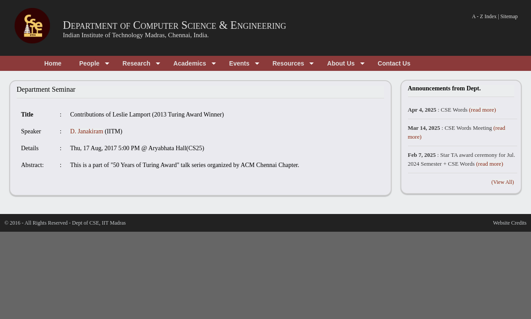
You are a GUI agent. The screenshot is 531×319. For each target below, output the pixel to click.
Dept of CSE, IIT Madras (99, 223)
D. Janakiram (87, 131)
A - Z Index (484, 16)
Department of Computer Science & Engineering (174, 25)
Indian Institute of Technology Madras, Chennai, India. (136, 35)
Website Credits (510, 223)
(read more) (482, 109)
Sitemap (509, 16)
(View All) (503, 182)
